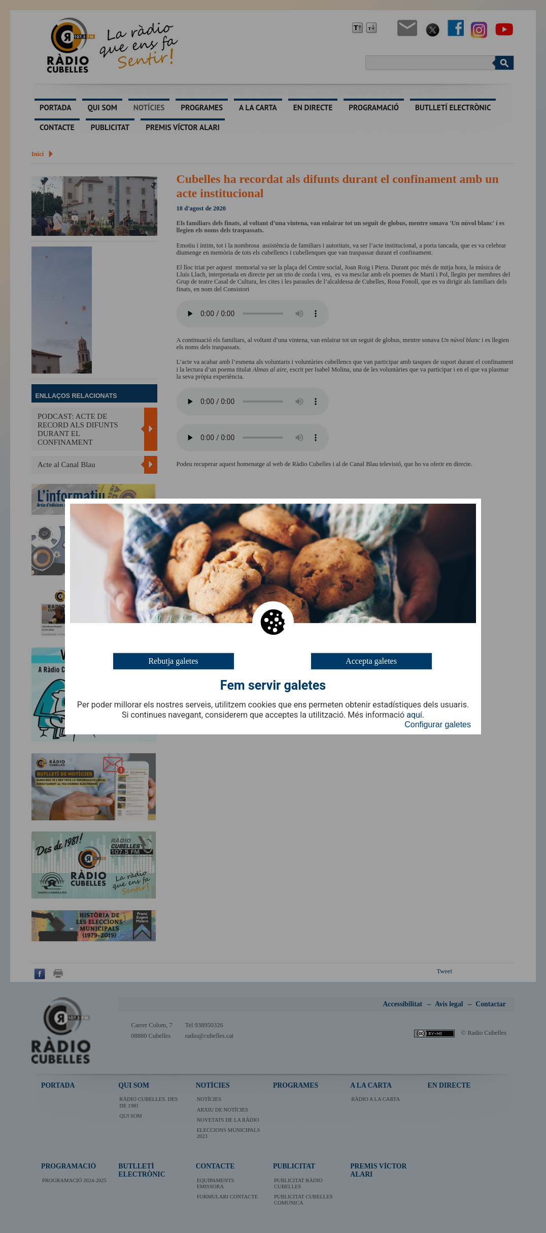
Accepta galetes (371, 661)
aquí (414, 715)
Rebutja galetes (173, 661)
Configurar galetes (437, 724)
